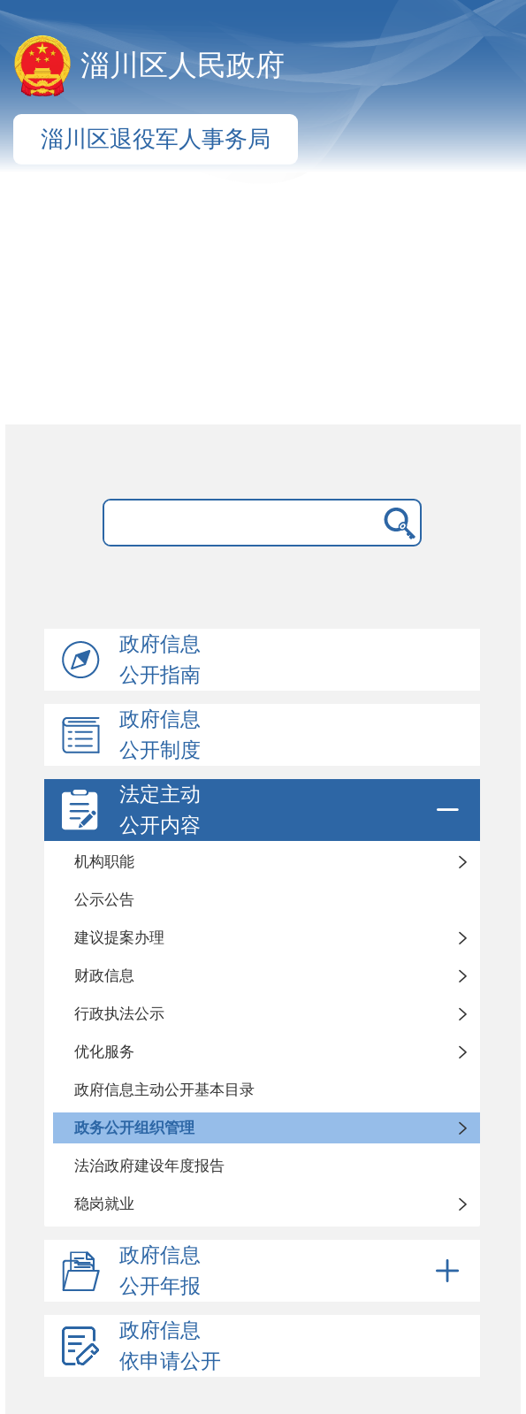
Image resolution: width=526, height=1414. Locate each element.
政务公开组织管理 (134, 1128)
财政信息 (104, 975)
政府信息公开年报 (292, 1270)
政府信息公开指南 (160, 659)
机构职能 (104, 861)
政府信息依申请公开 (170, 1345)
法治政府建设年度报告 (149, 1166)
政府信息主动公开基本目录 (164, 1090)
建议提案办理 (119, 937)
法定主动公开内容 (292, 810)
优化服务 (104, 1051)
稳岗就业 (104, 1204)
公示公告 (104, 899)
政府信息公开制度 (160, 734)
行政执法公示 (119, 1013)
